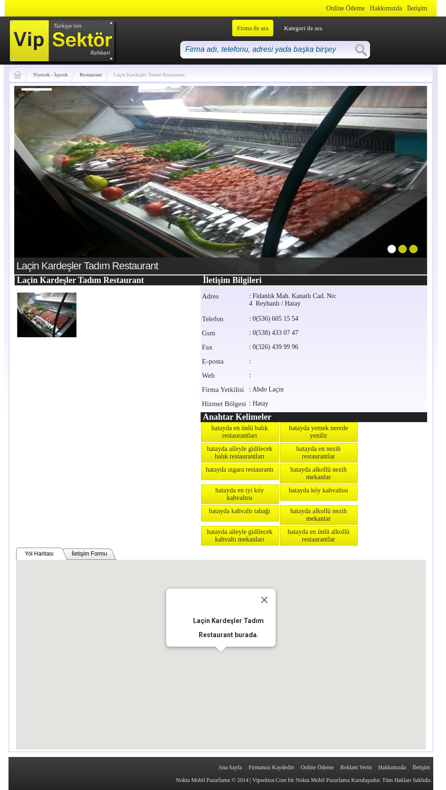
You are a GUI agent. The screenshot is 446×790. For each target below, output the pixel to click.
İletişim (417, 8)
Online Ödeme (345, 8)
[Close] (264, 600)
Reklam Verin (355, 767)
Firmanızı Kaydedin (271, 767)
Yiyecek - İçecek (50, 74)
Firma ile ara (252, 28)
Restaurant (91, 74)
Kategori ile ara (303, 28)
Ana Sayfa (230, 767)
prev (40, 178)
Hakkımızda (386, 8)
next (401, 178)
